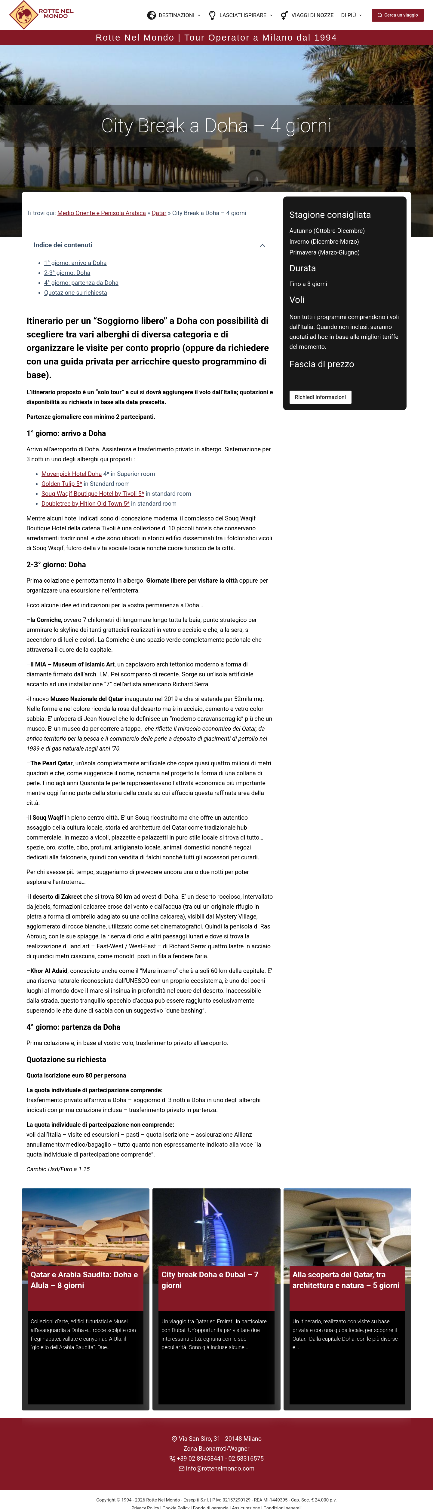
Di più (352, 15)
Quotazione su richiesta (75, 276)
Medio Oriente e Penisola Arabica (101, 197)
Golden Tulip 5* (61, 467)
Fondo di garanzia (211, 1490)
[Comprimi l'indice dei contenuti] (262, 229)
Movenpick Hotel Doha (71, 458)
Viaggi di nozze (307, 15)
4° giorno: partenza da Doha (81, 266)
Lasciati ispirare (241, 15)
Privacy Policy (145, 1490)
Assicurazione (246, 1490)
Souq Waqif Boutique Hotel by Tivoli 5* (92, 477)
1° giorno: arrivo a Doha (75, 247)
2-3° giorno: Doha (67, 257)
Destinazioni (175, 15)
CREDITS (217, 1498)
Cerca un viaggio (398, 15)
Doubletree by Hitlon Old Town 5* (85, 487)
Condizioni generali (282, 1490)
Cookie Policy (175, 1490)
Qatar (159, 197)
